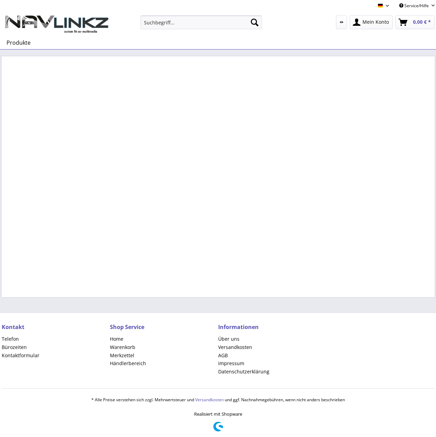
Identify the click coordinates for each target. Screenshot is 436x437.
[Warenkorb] (415, 22)
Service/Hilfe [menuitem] (414, 6)
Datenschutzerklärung (243, 371)
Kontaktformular (21, 355)
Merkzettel (122, 355)
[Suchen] (254, 22)
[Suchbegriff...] (201, 22)
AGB (223, 355)
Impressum (231, 363)
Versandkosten (235, 347)
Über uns (228, 339)
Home (116, 339)
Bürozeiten (14, 347)
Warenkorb (122, 347)
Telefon (10, 339)
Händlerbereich (128, 363)
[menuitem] (201, 22)
